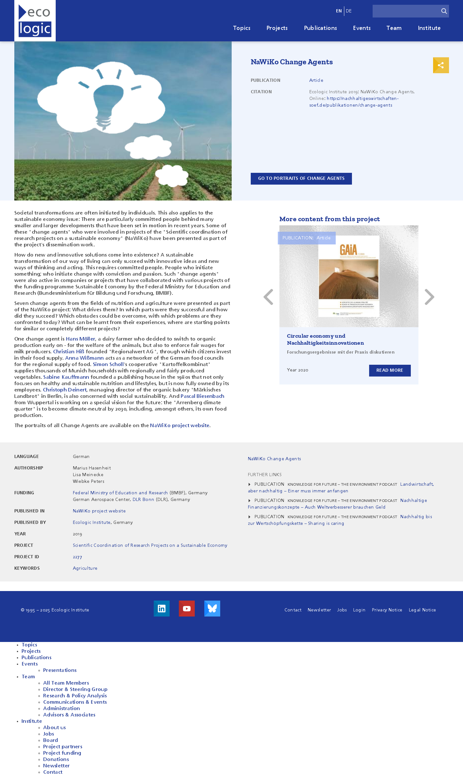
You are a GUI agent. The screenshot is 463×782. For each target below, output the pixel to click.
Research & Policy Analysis (75, 696)
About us (54, 727)
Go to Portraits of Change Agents (301, 178)
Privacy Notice (387, 610)
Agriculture (85, 568)
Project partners (62, 747)
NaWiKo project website (179, 425)
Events (362, 28)
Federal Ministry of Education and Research (120, 493)
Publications (320, 28)
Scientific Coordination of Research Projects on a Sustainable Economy (150, 545)
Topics (241, 28)
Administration (61, 708)
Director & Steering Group (75, 689)
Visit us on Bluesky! (212, 608)
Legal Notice (422, 610)
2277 (77, 557)
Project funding (62, 753)
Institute (429, 28)
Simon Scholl (108, 364)
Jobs (342, 610)
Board (50, 740)
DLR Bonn (144, 499)
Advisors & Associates (69, 715)
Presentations (59, 670)
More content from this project (329, 219)
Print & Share (441, 65)
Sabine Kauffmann (66, 377)
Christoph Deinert (65, 390)
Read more (389, 370)
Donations (56, 759)
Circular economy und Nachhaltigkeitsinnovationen (325, 339)
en (339, 11)
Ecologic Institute (92, 522)
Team (394, 28)
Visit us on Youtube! (187, 608)
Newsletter (319, 610)
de (349, 11)
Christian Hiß (69, 352)
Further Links (265, 475)
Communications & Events (75, 702)
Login (359, 610)
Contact (292, 610)
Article (316, 80)
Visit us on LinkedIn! (162, 608)
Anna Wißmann (84, 358)
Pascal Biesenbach (202, 396)
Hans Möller (80, 339)
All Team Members (66, 683)
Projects (277, 28)
